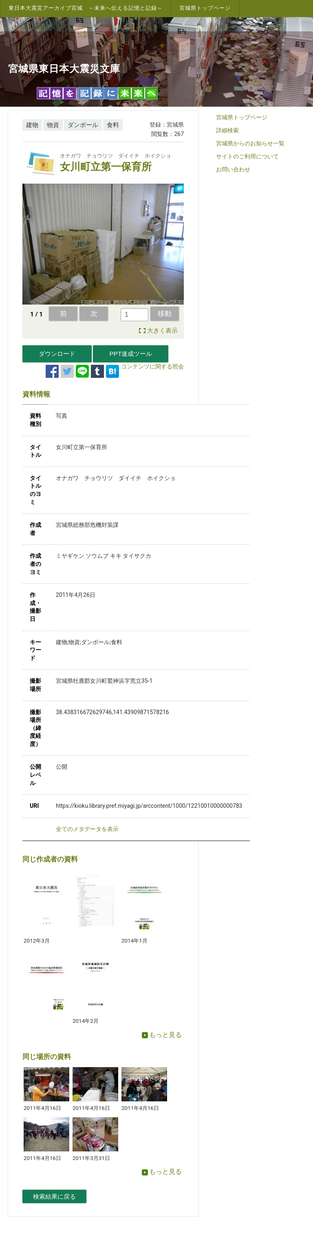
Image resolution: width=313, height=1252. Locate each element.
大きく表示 (162, 330)
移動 (165, 313)
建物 (32, 125)
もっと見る (162, 1035)
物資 (53, 125)
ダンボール (83, 125)
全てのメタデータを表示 (87, 829)
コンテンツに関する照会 (152, 366)
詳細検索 (227, 130)
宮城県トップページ (205, 8)
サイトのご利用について (247, 156)
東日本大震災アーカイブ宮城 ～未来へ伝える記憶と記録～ (86, 8)
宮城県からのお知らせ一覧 (250, 143)
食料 (113, 125)
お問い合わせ (233, 169)
